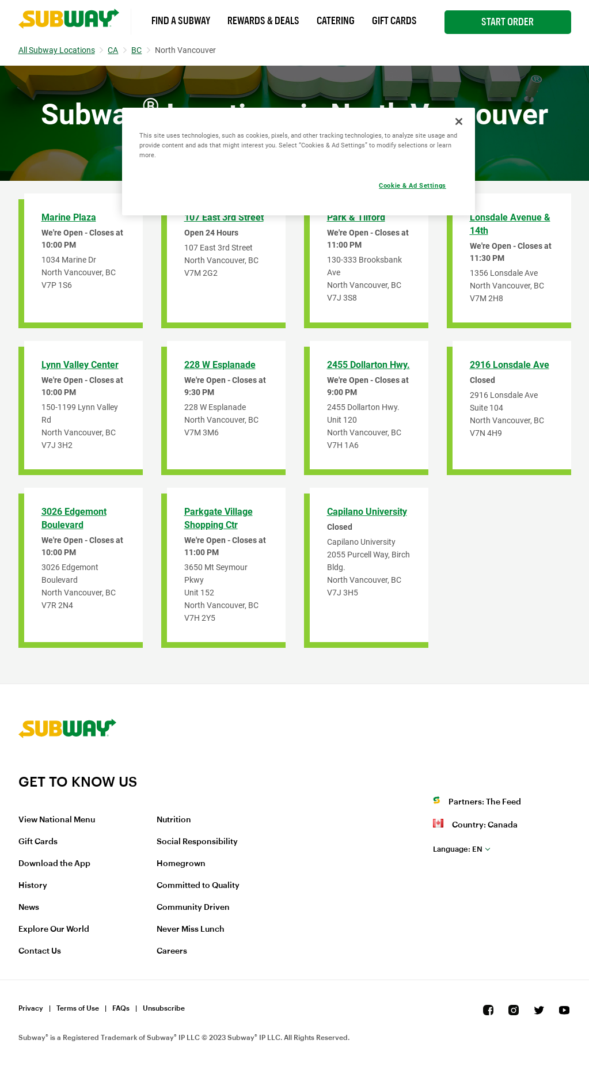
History (32, 886)
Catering (336, 21)
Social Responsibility (197, 842)
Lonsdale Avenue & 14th (510, 224)
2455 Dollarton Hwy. (368, 364)
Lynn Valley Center (80, 364)
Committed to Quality (198, 886)
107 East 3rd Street (224, 217)
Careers (172, 951)
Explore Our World (53, 929)
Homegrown (181, 864)
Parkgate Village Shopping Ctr (218, 518)
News (28, 908)
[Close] (459, 121)
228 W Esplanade (220, 364)
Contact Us (39, 951)
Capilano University (367, 511)
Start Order (507, 22)
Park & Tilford (356, 217)
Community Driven (193, 908)
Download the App (54, 864)
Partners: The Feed (485, 802)
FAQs (121, 1008)
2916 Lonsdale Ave (509, 364)
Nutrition (174, 820)
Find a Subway (180, 21)
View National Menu (56, 820)
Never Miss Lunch (191, 929)
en (457, 849)
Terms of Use (77, 1008)
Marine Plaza (68, 217)
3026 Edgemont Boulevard (74, 518)
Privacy (30, 1008)
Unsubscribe (164, 1008)
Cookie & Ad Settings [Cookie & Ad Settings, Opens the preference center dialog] (412, 185)
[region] (299, 161)
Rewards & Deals (263, 21)
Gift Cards (394, 21)
